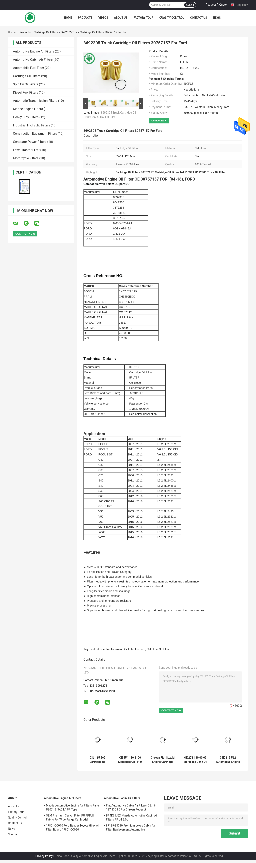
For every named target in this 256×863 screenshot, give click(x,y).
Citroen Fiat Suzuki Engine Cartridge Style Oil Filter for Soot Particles (163, 760)
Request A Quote (216, 4)
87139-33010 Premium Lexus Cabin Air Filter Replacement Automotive (130, 827)
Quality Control (171, 17)
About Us (120, 17)
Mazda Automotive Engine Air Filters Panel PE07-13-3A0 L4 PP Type (73, 807)
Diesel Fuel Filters (25, 92)
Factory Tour (143, 17)
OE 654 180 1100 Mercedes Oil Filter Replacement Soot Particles (130, 760)
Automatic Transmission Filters (35, 101)
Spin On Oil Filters (25, 84)
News (217, 17)
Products (85, 17)
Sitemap (13, 834)
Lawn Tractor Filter (26, 150)
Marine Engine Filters (28, 109)
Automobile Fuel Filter (28, 68)
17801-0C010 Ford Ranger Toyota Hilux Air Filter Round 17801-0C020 (73, 827)
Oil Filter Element (134, 649)
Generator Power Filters (29, 142)
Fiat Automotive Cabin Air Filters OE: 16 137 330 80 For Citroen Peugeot (131, 807)
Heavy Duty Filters (26, 117)
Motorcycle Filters (25, 158)
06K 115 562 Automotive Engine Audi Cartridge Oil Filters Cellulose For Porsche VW (228, 760)
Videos (103, 17)
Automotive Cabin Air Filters (33, 60)
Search (190, 4)
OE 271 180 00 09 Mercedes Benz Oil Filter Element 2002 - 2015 (195, 760)
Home (68, 17)
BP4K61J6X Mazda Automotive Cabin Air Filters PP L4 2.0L (132, 817)
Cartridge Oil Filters (46, 32)
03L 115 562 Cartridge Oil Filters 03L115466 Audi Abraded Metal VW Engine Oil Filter (97, 760)
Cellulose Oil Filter (158, 649)
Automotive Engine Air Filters (33, 51)
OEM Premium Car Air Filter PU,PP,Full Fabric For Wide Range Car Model (70, 817)
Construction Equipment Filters (35, 133)
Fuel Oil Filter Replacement (106, 649)
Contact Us (198, 17)
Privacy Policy (44, 856)
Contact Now (158, 120)
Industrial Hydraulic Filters (31, 125)
